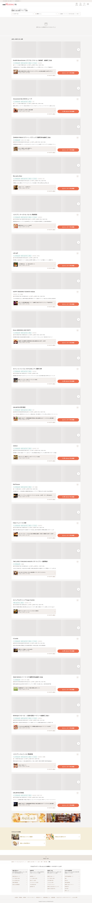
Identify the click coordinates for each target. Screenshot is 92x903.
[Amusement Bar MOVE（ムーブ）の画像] (46, 88)
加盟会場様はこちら (46, 897)
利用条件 (24, 897)
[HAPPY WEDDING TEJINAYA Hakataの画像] (46, 281)
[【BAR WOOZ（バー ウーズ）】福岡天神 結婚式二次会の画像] (46, 666)
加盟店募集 (53, 897)
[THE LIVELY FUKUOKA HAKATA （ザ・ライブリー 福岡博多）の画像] (46, 551)
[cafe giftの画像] (46, 242)
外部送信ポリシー (39, 897)
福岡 (41, 861)
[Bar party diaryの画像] (46, 165)
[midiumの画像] (46, 435)
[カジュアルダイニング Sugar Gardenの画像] (46, 589)
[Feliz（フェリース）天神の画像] (46, 512)
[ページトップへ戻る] (46, 857)
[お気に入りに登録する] (77, 60)
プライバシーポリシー (31, 897)
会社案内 (16, 897)
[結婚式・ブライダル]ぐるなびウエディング (19, 861)
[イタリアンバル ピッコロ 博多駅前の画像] (46, 743)
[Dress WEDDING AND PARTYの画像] (46, 319)
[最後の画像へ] (78, 49)
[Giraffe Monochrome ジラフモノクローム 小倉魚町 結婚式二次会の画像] (46, 49)
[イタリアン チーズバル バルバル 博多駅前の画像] (46, 204)
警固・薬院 (45, 861)
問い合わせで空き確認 (68, 111)
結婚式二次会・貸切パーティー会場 (33, 861)
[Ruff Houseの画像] (46, 473)
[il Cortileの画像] (46, 628)
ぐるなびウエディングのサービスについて (63, 897)
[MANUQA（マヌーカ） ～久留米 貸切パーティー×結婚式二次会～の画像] (46, 705)
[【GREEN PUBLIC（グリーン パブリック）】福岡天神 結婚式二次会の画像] (46, 127)
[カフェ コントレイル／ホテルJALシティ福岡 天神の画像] (46, 358)
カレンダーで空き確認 (68, 73)
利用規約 (20, 897)
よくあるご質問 (74, 897)
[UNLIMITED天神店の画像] (46, 782)
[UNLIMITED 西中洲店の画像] (46, 396)
